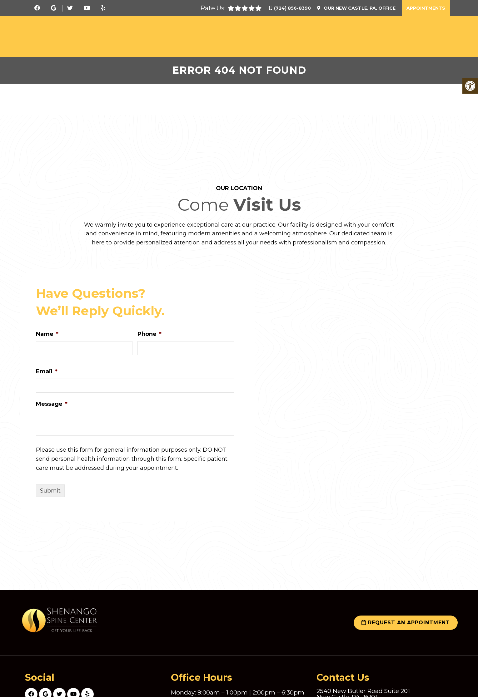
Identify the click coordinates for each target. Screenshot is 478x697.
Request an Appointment (405, 624)
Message (51, 405)
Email (46, 373)
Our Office (359, 8)
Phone (149, 335)
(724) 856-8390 (292, 8)
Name (47, 335)
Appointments (425, 8)
